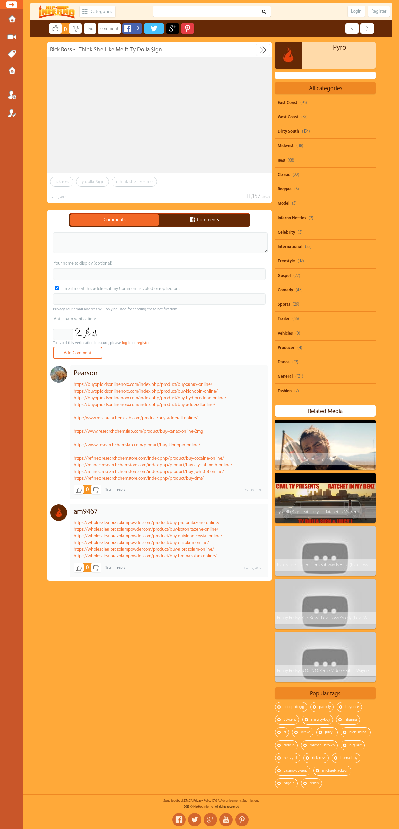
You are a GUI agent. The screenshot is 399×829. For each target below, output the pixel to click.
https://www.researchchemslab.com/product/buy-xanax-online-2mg (138, 431)
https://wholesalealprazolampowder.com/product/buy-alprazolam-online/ (144, 549)
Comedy (285, 290)
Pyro (339, 47)
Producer (286, 347)
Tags (12, 54)
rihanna (351, 719)
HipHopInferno (203, 806)
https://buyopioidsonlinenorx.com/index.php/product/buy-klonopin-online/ (146, 391)
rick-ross (61, 181)
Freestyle (286, 261)
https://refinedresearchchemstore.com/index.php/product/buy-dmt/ (139, 478)
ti (285, 732)
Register (12, 113)
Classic (284, 174)
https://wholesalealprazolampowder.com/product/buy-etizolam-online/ (141, 542)
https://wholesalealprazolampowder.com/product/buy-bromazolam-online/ (145, 555)
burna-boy (348, 758)
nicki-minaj (358, 732)
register (143, 343)
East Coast (287, 102)
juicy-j (330, 732)
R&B (281, 160)
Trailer (284, 318)
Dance (284, 362)
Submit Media (12, 36)
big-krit (355, 745)
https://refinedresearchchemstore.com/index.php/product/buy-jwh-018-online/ (149, 471)
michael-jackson (335, 770)
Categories (101, 11)
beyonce (352, 707)
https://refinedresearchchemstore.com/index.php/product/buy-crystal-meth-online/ (153, 464)
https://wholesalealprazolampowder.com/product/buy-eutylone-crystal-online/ (148, 535)
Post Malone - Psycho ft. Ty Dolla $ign (310, 458)
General (285, 376)
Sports (284, 304)
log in (126, 343)
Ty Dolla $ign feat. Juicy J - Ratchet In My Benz (318, 511)
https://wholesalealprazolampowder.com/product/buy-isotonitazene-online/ (146, 529)
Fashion (285, 391)
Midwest (286, 145)
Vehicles (285, 333)
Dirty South (288, 131)
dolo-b (289, 745)
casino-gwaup (295, 770)
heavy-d (290, 758)
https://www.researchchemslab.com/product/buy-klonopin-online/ (137, 444)
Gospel (284, 275)
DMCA (188, 800)
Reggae (285, 189)
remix (314, 783)
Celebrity (286, 232)
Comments (115, 220)
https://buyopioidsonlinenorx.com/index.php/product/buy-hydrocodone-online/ (150, 397)
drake (305, 732)
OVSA (216, 800)
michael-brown (322, 745)
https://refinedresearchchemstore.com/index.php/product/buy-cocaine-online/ (149, 458)
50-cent (290, 719)
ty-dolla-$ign (92, 181)
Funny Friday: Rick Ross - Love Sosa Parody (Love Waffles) (327, 617)
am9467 (86, 511)
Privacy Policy (202, 800)
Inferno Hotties (292, 218)
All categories (325, 88)
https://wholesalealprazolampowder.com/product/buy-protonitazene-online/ (147, 522)
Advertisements (231, 800)
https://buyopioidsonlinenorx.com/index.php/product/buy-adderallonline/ (144, 404)
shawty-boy (320, 719)
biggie (289, 783)
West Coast (288, 117)
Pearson (86, 373)
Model (283, 203)
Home (12, 19)
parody (325, 707)
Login (12, 94)
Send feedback (173, 800)
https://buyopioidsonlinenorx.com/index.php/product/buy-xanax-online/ (143, 384)
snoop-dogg (294, 707)
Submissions (12, 71)
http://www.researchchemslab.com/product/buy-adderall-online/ (136, 417)
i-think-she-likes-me (134, 181)
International (290, 246)
